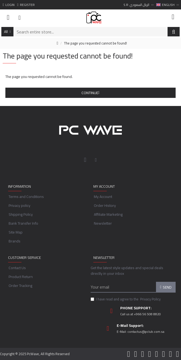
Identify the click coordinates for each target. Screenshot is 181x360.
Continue (89, 92)
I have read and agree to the (126, 299)
